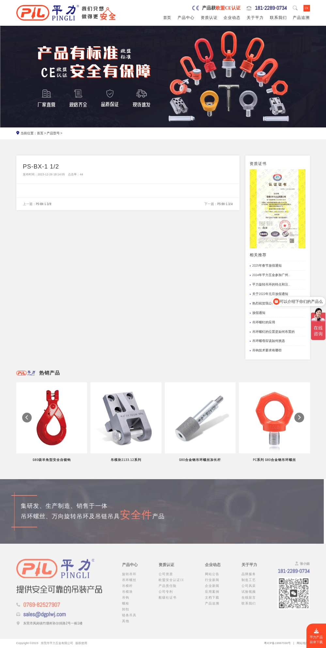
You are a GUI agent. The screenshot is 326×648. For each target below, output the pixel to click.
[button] (27, 423)
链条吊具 (129, 619)
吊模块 (127, 596)
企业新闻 (212, 590)
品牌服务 (248, 578)
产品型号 (53, 133)
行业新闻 (212, 584)
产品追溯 (301, 17)
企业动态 (232, 17)
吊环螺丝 (129, 584)
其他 (125, 625)
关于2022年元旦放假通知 (269, 294)
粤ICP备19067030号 (277, 643)
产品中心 (186, 17)
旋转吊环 (129, 578)
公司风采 (248, 590)
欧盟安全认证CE (171, 584)
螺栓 (125, 607)
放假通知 (257, 313)
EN (306, 8)
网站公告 (212, 578)
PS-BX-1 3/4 (225, 204)
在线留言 (248, 601)
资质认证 (209, 17)
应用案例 (212, 596)
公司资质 (166, 578)
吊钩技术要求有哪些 (266, 350)
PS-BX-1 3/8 (43, 204)
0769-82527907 (41, 608)
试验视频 (248, 596)
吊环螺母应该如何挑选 (267, 341)
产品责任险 (168, 590)
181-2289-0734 (271, 8)
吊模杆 (127, 590)
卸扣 (125, 613)
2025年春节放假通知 (266, 265)
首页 (167, 17)
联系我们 (278, 17)
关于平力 (255, 17)
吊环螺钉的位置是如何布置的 (272, 332)
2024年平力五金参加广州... (270, 275)
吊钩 (125, 601)
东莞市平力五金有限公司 (57, 643)
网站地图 (302, 643)
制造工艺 (248, 584)
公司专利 (166, 596)
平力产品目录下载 (316, 636)
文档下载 (212, 601)
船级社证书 (168, 601)
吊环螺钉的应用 (262, 322)
